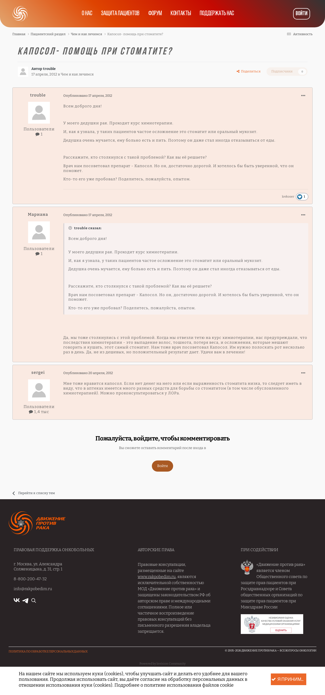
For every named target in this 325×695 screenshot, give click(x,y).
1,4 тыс (39, 411)
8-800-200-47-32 (30, 578)
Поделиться (248, 71)
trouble (49, 69)
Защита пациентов (120, 14)
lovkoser (288, 196)
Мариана (38, 214)
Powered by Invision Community (162, 663)
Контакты (181, 14)
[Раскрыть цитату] (70, 228)
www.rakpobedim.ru (157, 576)
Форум (155, 14)
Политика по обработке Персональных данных (48, 651)
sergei (38, 372)
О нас (87, 14)
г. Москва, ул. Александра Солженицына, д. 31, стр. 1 (38, 566)
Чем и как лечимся (77, 74)
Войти (302, 14)
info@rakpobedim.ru (33, 588)
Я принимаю (288, 679)
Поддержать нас (217, 14)
